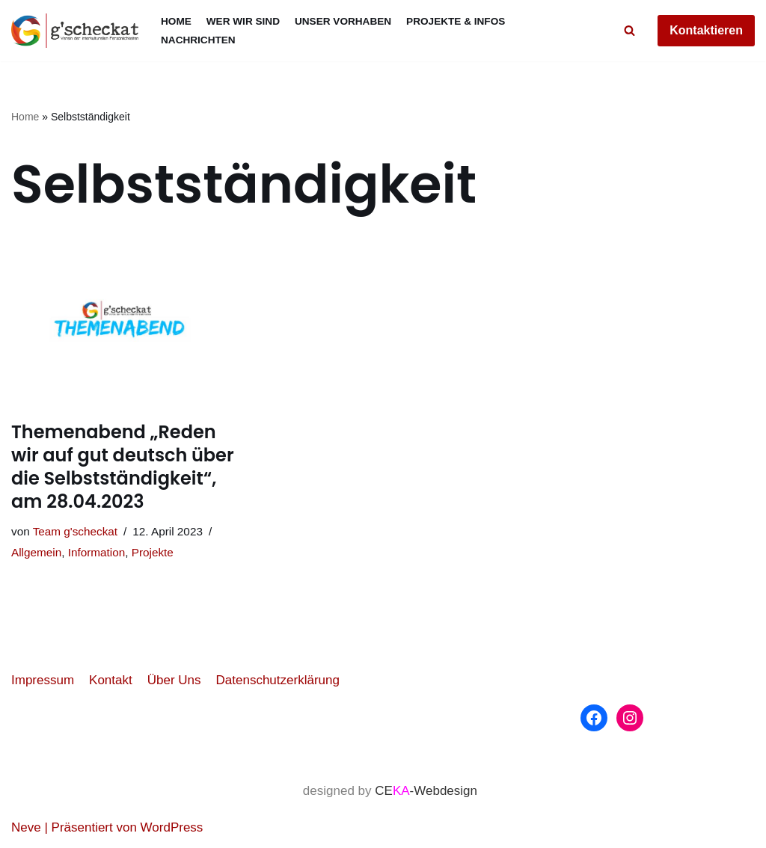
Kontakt (110, 680)
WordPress (172, 827)
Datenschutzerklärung (278, 680)
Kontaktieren (706, 30)
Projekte (153, 552)
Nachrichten (198, 40)
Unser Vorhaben (343, 21)
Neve (26, 827)
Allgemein (36, 552)
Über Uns (174, 680)
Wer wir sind (243, 21)
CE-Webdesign (426, 791)
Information (97, 552)
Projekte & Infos (455, 21)
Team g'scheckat (75, 531)
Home (176, 21)
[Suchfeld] (629, 30)
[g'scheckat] (74, 30)
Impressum (42, 680)
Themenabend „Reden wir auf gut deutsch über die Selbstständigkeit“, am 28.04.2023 (122, 467)
